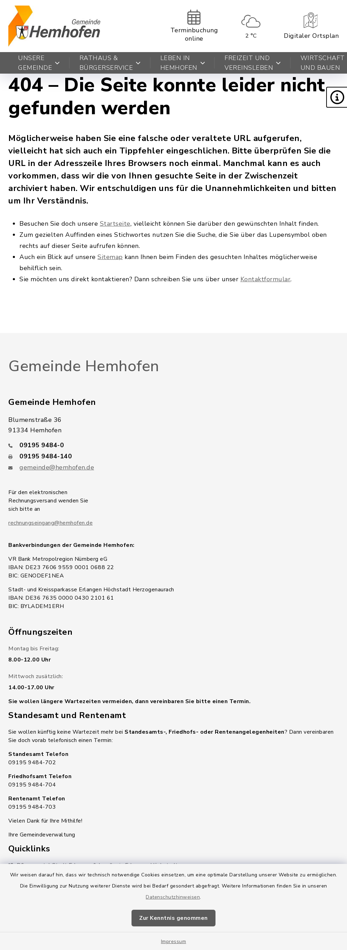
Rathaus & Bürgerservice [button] (110, 63)
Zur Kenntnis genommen (173, 918)
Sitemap (110, 257)
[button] (336, 97)
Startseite (115, 223)
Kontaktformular (265, 279)
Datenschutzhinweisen (173, 897)
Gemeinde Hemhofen (83, 366)
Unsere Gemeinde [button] (39, 63)
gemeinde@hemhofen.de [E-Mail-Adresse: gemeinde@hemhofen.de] (56, 467)
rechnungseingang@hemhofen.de (50, 523)
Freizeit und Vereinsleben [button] (253, 63)
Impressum (173, 941)
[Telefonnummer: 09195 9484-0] (173, 445)
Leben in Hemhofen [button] (182, 63)
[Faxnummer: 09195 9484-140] (173, 456)
